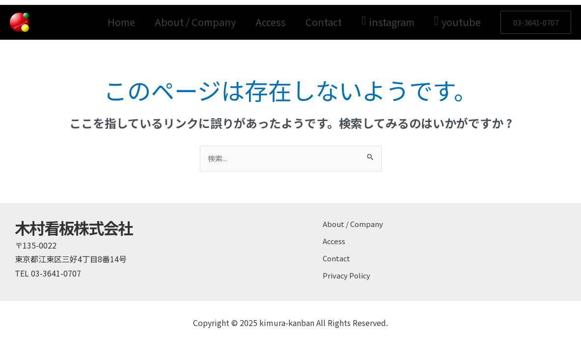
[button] (535, 22)
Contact (323, 22)
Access (270, 22)
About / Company (195, 22)
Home (121, 22)
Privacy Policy (348, 268)
